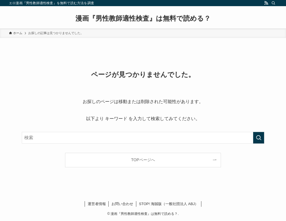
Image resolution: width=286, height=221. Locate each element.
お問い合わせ (122, 204)
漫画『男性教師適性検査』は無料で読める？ (143, 18)
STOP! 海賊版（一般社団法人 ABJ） (169, 204)
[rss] (266, 3)
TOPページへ (143, 160)
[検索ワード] (143, 138)
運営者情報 (97, 204)
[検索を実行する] (258, 138)
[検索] (273, 3)
